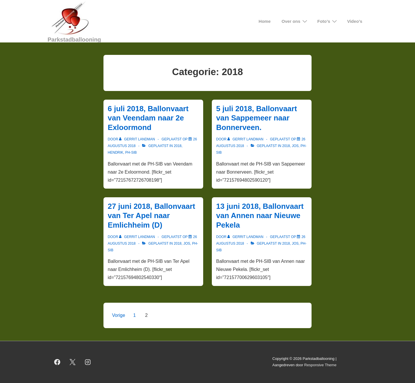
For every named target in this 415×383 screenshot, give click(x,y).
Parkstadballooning (74, 39)
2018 (178, 146)
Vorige (118, 315)
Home (265, 21)
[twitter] (72, 362)
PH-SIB (131, 152)
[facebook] (57, 362)
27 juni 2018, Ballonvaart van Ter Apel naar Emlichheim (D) (151, 215)
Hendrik (115, 152)
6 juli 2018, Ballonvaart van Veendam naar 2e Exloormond (148, 118)
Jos (295, 146)
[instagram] (87, 362)
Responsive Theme (320, 365)
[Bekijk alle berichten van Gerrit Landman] (137, 139)
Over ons (295, 21)
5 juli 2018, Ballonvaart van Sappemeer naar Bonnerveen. (256, 118)
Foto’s (327, 21)
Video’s (354, 21)
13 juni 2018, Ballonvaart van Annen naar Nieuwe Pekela (259, 215)
